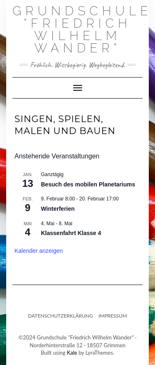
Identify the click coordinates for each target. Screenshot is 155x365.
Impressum (112, 316)
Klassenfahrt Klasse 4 (71, 233)
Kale (72, 352)
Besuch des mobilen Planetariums (88, 184)
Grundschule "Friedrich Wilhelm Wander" (82, 29)
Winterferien (58, 208)
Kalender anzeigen (38, 250)
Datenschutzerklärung (60, 316)
